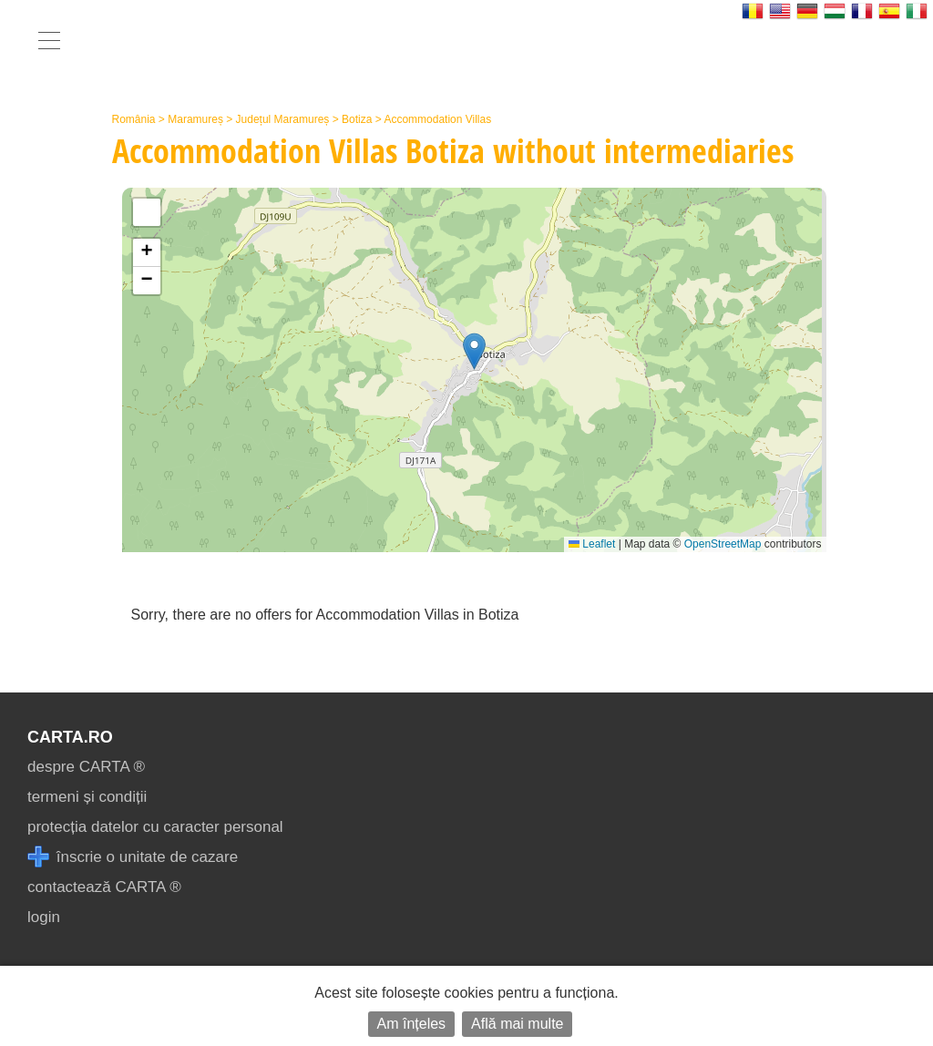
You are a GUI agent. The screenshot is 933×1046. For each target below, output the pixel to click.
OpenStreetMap (723, 544)
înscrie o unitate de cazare (132, 857)
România (134, 119)
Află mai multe (517, 1023)
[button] (474, 351)
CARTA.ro (70, 737)
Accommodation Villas (437, 119)
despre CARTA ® (86, 766)
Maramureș (195, 119)
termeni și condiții (87, 796)
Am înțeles (411, 1023)
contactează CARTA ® (104, 887)
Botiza (357, 119)
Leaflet (592, 544)
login (43, 917)
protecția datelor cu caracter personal (155, 827)
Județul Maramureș (283, 119)
